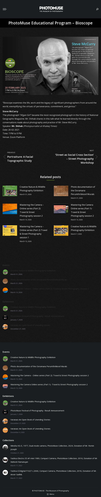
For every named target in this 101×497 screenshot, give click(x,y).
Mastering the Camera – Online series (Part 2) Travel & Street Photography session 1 (33, 232)
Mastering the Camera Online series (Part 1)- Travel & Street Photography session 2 (82, 210)
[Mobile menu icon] (5, 9)
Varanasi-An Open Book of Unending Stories (30, 325)
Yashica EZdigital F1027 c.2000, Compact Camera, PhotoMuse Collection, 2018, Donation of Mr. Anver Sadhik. (54, 473)
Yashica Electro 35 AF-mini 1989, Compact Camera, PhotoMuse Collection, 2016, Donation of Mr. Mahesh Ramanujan (54, 460)
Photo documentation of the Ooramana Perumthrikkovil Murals (83, 190)
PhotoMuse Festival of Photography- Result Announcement (37, 316)
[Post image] (10, 191)
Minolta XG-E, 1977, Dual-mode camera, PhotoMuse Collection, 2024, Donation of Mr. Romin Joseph (52, 447)
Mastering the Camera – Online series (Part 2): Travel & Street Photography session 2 (32, 210)
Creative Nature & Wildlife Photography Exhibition (32, 188)
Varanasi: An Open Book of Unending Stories (30, 428)
